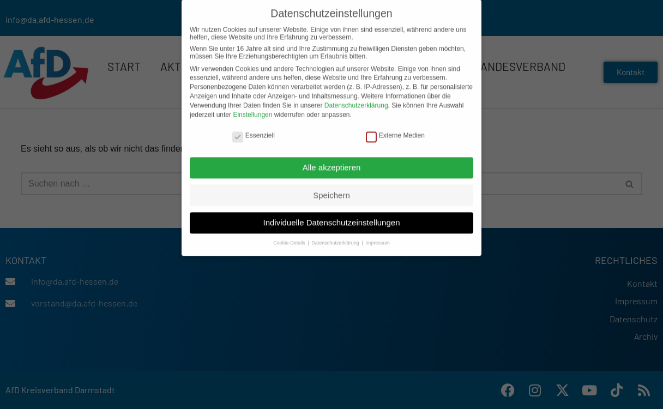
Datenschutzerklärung (356, 98)
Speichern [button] (331, 188)
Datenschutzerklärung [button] (335, 236)
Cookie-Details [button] (289, 236)
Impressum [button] (377, 236)
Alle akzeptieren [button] (332, 160)
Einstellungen (252, 107)
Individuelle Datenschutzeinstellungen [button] (331, 215)
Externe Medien (395, 128)
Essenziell (253, 128)
